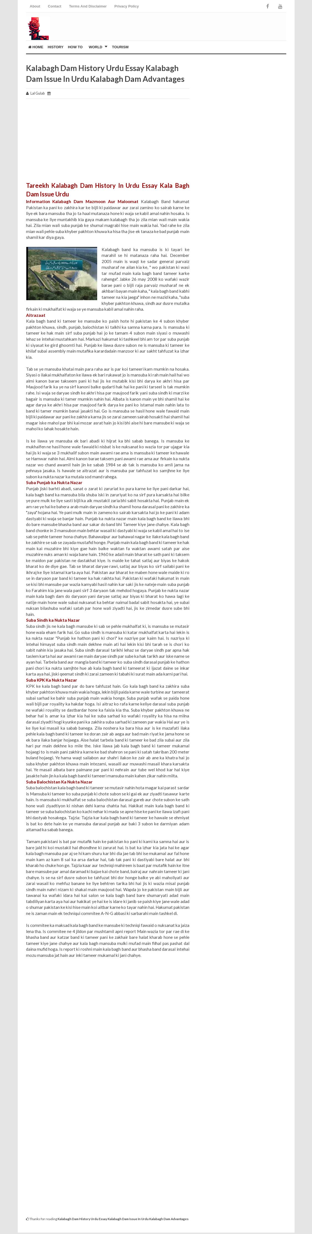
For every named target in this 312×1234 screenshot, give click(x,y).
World (95, 47)
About (35, 6)
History (55, 47)
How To (75, 47)
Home (35, 47)
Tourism (120, 47)
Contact (54, 6)
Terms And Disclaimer (88, 6)
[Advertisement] (107, 142)
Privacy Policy (126, 6)
